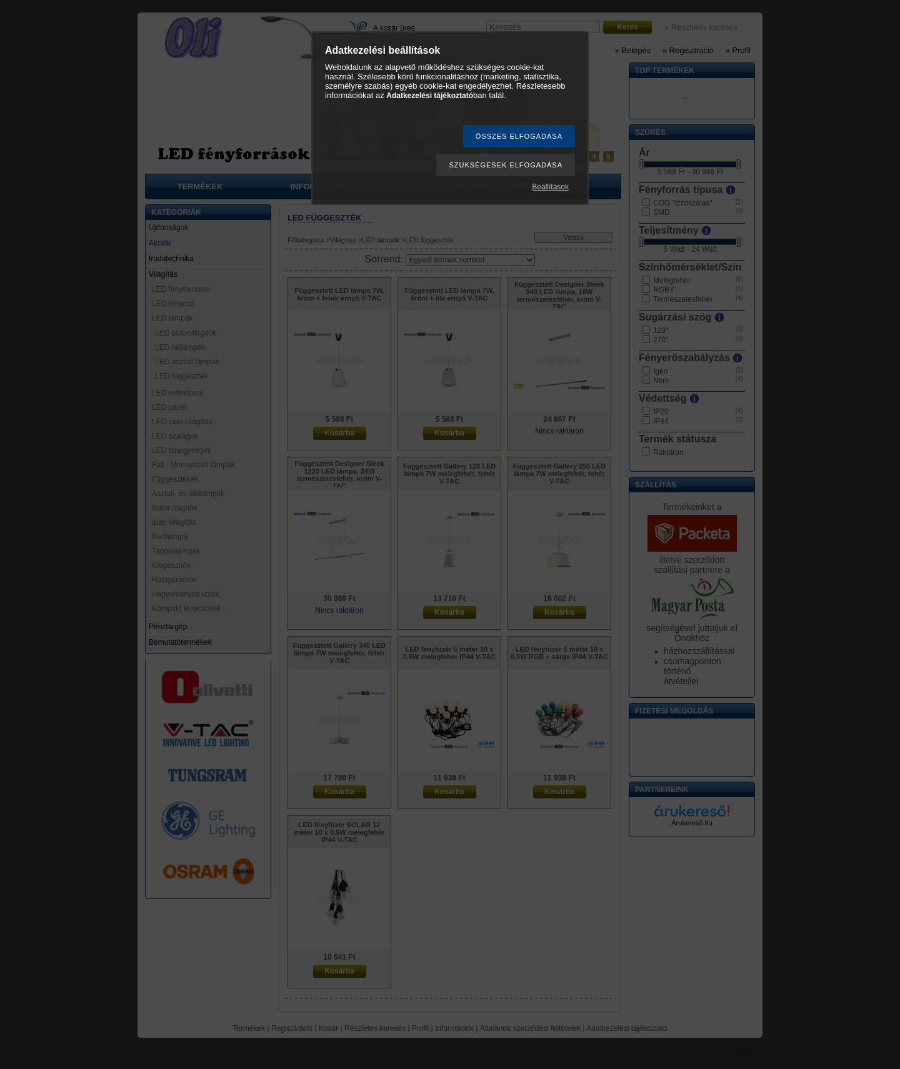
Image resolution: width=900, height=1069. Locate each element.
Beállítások (550, 186)
